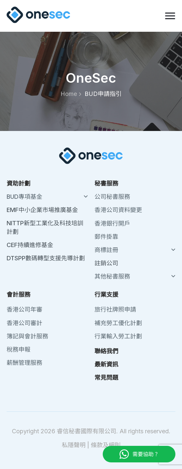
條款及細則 (106, 445)
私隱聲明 (74, 445)
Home (70, 93)
